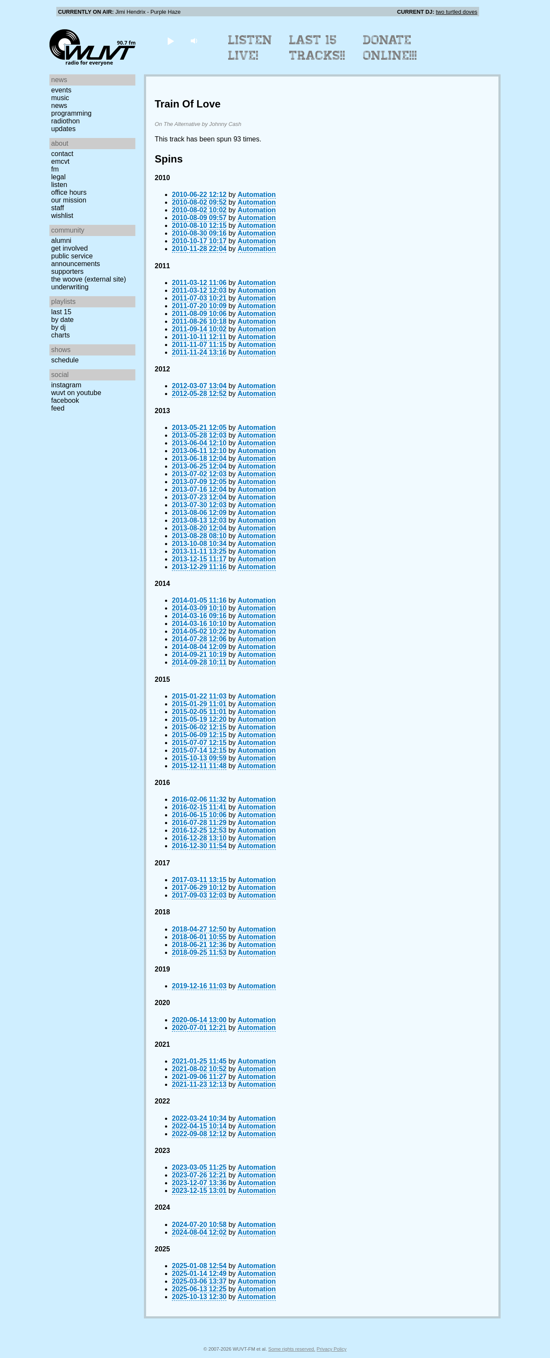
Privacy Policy (332, 1349)
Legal (58, 177)
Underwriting (70, 287)
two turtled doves (456, 12)
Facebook (65, 400)
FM (55, 169)
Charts (60, 335)
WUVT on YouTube (76, 392)
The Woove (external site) (88, 279)
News (59, 105)
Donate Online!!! (390, 47)
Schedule (65, 360)
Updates (63, 128)
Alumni (61, 240)
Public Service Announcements (75, 259)
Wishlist (62, 215)
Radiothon (65, 121)
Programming (71, 113)
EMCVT (60, 161)
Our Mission (68, 200)
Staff (57, 208)
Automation (257, 194)
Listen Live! (250, 47)
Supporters (67, 271)
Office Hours (68, 192)
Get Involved (69, 248)
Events (61, 90)
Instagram (66, 385)
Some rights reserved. (291, 1349)
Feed (57, 408)
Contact (62, 153)
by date (62, 319)
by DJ (58, 327)
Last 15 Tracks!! (317, 47)
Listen (59, 184)
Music (60, 97)
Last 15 (61, 312)
